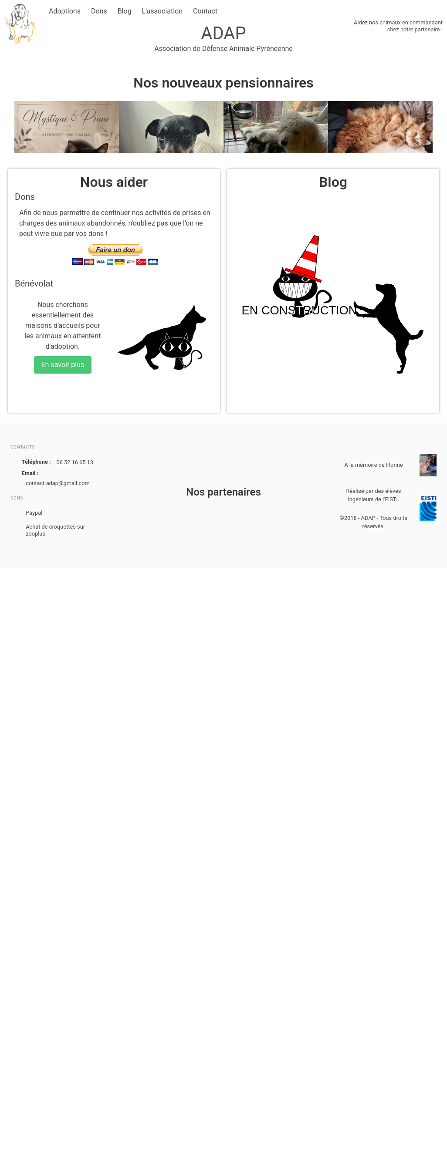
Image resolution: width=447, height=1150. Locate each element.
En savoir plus (63, 365)
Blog (125, 11)
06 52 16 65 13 (74, 462)
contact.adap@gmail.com (57, 483)
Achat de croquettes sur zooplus (55, 530)
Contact (205, 11)
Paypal (34, 512)
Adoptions (65, 11)
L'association (162, 11)
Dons (99, 11)
